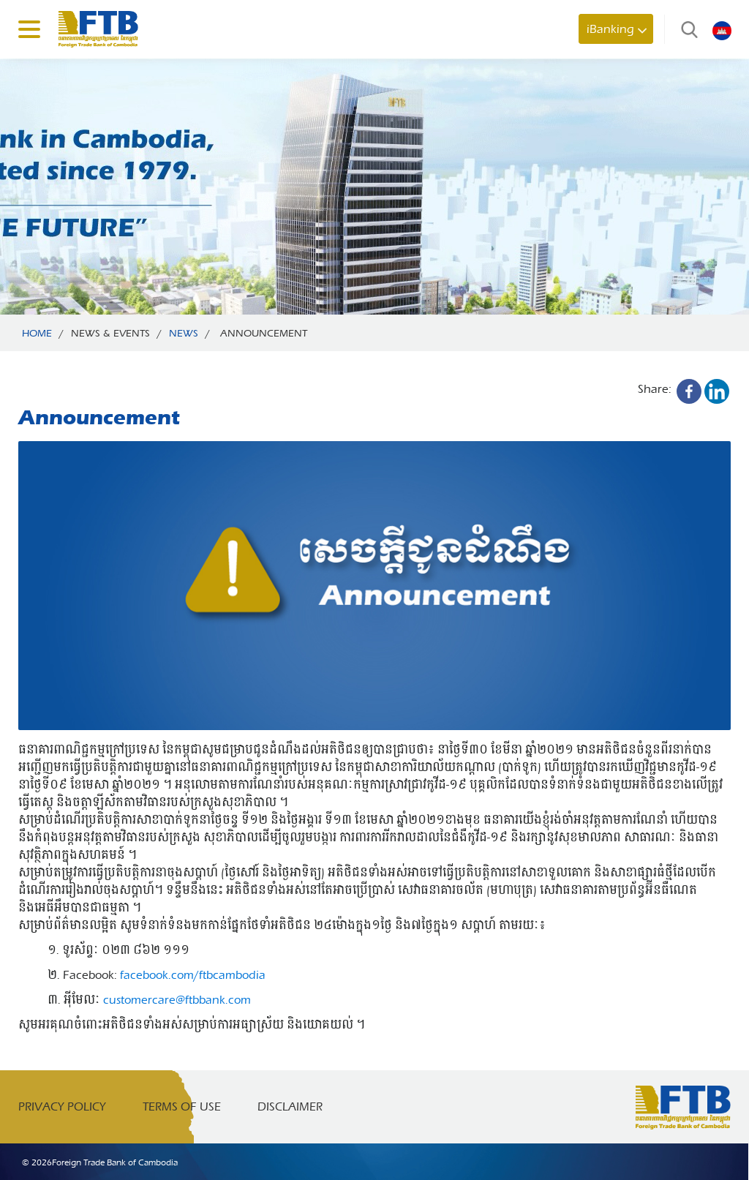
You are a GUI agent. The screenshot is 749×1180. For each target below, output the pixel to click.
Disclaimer (290, 1106)
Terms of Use (182, 1106)
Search (686, 29)
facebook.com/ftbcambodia (193, 975)
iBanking (610, 29)
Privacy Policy (62, 1106)
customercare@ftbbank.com (177, 1000)
